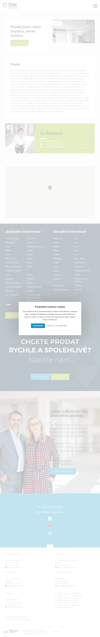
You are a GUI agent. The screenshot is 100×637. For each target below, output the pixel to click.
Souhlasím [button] (38, 325)
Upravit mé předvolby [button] (57, 325)
